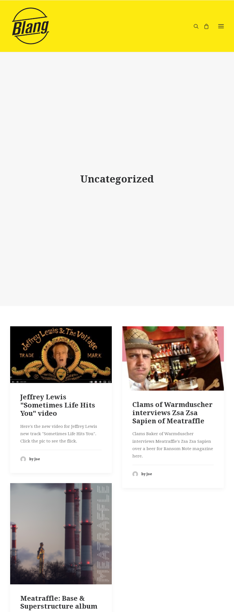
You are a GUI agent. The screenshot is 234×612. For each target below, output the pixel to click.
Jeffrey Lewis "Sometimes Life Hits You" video (57, 402)
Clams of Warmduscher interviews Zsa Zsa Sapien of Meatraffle (172, 409)
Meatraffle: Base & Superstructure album (58, 599)
